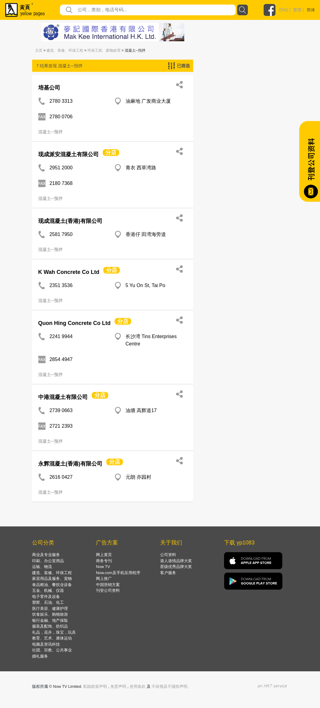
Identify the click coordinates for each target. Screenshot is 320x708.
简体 (311, 9)
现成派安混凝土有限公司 (68, 154)
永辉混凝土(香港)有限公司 (70, 464)
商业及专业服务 (46, 554)
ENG (284, 9)
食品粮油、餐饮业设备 (52, 584)
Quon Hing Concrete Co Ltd (74, 323)
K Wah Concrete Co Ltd (68, 272)
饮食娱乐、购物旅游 (50, 614)
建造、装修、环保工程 (64, 50)
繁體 (297, 9)
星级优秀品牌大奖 (176, 566)
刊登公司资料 (108, 590)
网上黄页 (104, 554)
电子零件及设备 (46, 596)
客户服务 (168, 572)
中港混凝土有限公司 (63, 397)
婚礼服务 (40, 656)
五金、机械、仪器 (48, 590)
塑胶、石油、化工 (48, 602)
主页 (38, 50)
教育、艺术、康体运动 (52, 638)
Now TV (103, 566)
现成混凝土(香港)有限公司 (70, 221)
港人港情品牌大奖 (176, 561)
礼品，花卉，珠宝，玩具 (54, 632)
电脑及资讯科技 (46, 644)
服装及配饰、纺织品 (50, 626)
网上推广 (104, 578)
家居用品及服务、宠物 (52, 578)
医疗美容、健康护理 (50, 608)
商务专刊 (104, 561)
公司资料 (168, 554)
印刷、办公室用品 (48, 561)
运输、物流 (42, 566)
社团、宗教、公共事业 (52, 650)
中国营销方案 (108, 584)
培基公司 (49, 88)
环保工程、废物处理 (103, 50)
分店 (110, 152)
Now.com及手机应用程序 (118, 572)
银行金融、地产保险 (50, 620)
